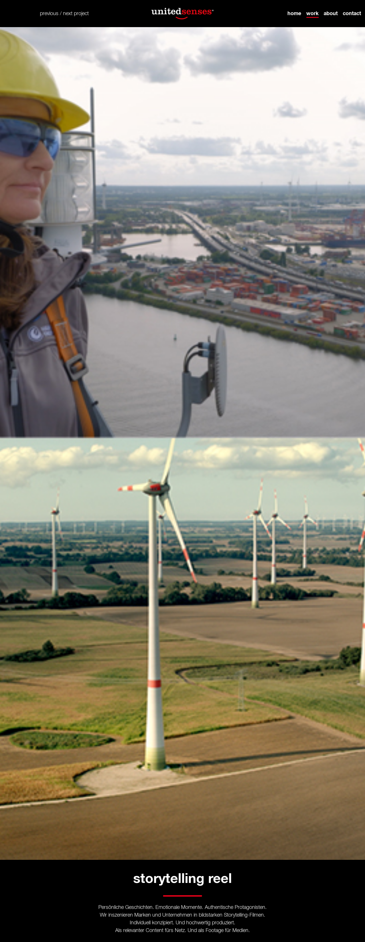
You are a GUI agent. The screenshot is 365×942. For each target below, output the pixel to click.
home (294, 13)
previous (49, 13)
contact (352, 13)
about (331, 13)
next (67, 13)
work (312, 13)
